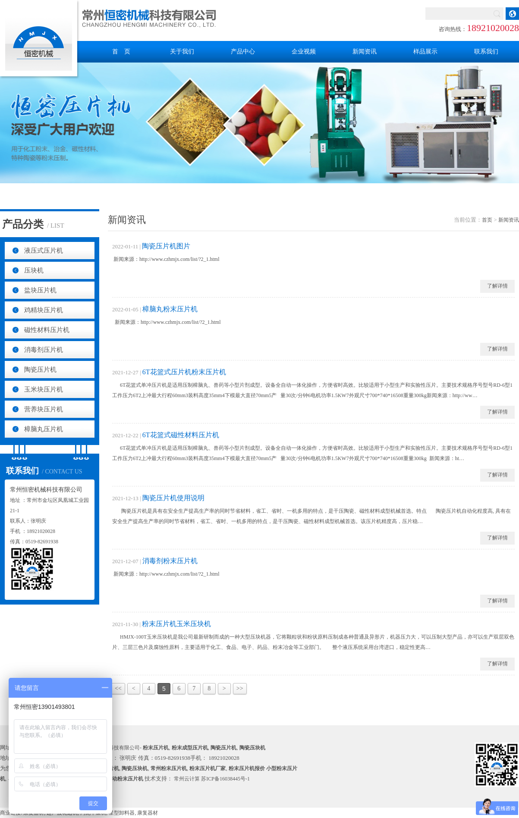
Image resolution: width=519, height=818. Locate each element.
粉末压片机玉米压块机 (176, 623)
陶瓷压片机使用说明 (173, 497)
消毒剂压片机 (43, 349)
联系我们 (486, 51)
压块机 (34, 270)
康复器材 (147, 813)
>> (239, 688)
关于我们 (182, 51)
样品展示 (425, 51)
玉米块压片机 (43, 389)
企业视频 (304, 51)
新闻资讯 (364, 51)
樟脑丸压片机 (43, 429)
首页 (487, 220)
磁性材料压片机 (46, 329)
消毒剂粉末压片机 (170, 560)
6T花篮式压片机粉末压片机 (184, 372)
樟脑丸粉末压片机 (170, 309)
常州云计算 (187, 779)
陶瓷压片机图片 (166, 246)
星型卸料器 (122, 813)
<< (118, 688)
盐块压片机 (40, 290)
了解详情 (497, 286)
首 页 (121, 51)
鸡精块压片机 (43, 310)
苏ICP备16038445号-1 (225, 779)
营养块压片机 (43, 409)
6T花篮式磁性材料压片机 (180, 435)
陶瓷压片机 (40, 369)
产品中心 (243, 51)
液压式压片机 (43, 250)
